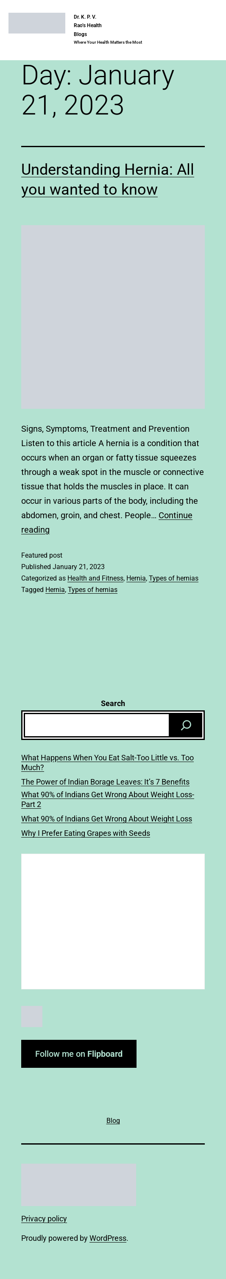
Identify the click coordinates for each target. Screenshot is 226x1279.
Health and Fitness (95, 578)
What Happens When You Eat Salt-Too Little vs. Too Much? (107, 762)
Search (113, 703)
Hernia (136, 578)
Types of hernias (173, 578)
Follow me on (79, 1054)
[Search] (186, 725)
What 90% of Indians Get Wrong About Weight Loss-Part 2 (107, 799)
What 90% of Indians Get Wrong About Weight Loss (106, 818)
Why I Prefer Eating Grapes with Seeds (85, 833)
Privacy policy (44, 1218)
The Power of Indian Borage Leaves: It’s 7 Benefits (105, 781)
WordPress (107, 1238)
